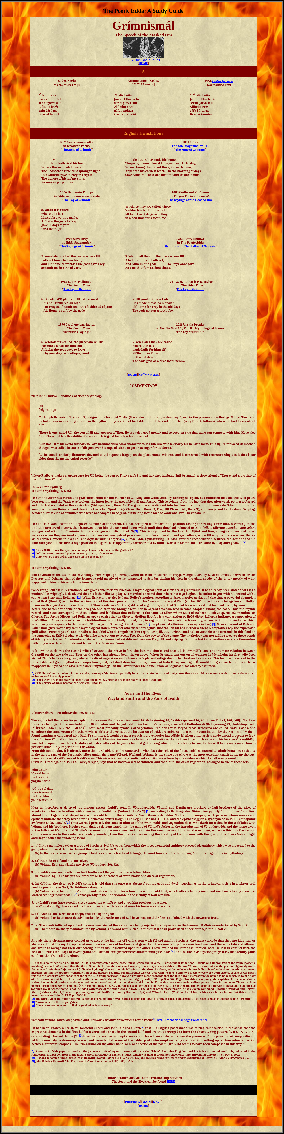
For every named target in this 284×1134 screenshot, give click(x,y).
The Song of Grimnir (76, 150)
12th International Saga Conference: (182, 1020)
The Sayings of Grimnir (76, 246)
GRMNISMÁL (149, 375)
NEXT (156, 59)
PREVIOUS (133, 59)
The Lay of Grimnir (190, 289)
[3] (136, 531)
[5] (245, 543)
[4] (123, 539)
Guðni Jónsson (222, 81)
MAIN (147, 59)
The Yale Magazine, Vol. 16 (190, 146)
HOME (143, 63)
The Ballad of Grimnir (190, 246)
